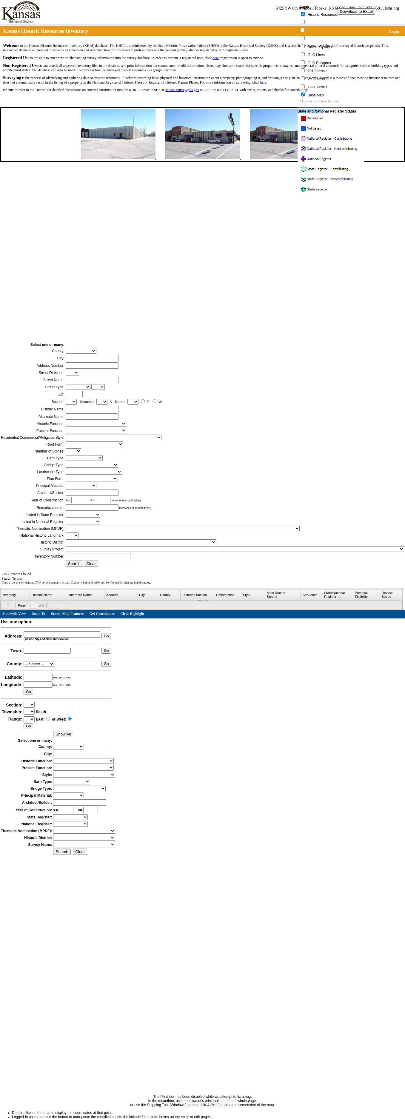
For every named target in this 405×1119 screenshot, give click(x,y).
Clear (91, 563)
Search (74, 563)
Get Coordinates (102, 614)
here (215, 58)
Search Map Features (67, 614)
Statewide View (14, 614)
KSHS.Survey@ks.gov (182, 90)
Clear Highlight (132, 614)
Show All (63, 734)
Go (106, 636)
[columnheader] (15, 595)
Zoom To (38, 614)
